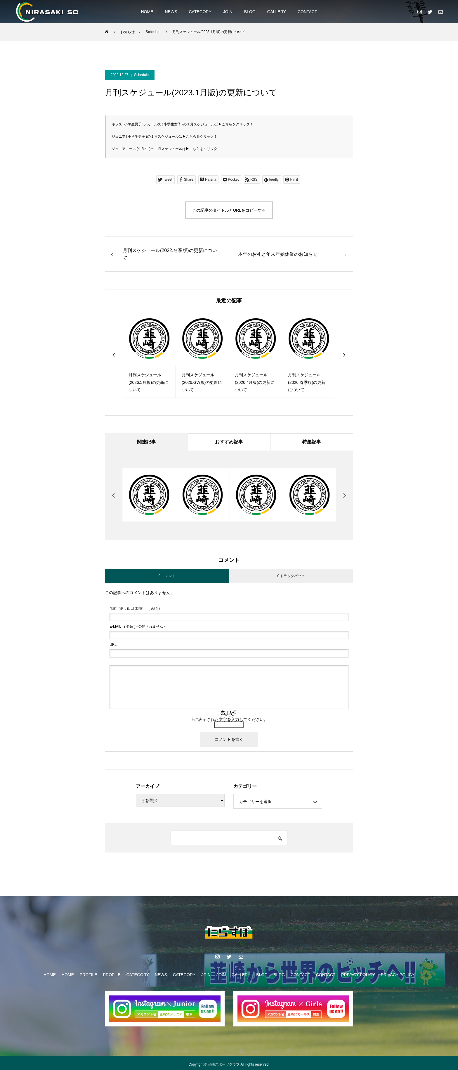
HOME (147, 11)
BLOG (250, 11)
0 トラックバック (291, 575)
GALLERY (276, 11)
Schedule (141, 75)
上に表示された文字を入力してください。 (229, 719)
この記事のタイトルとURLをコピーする (229, 209)
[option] (149, 354)
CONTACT (307, 11)
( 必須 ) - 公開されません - (137, 626)
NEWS (171, 11)
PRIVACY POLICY (358, 974)
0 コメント (166, 575)
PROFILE (88, 974)
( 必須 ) (135, 608)
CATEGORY (200, 11)
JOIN (228, 11)
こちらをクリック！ (237, 124)
